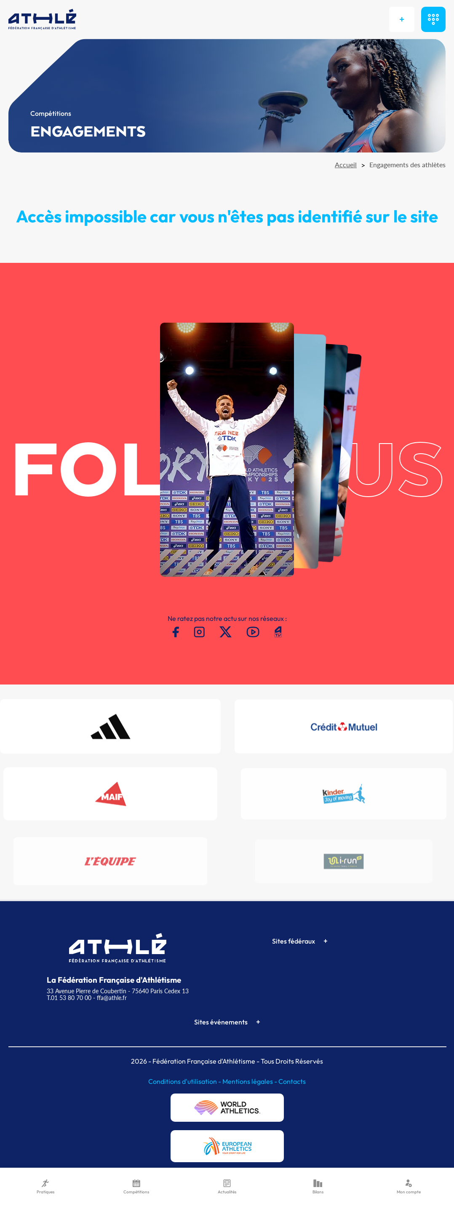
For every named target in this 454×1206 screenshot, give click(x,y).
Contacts (292, 1081)
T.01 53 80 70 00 (69, 997)
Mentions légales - (250, 1081)
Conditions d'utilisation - (185, 1081)
